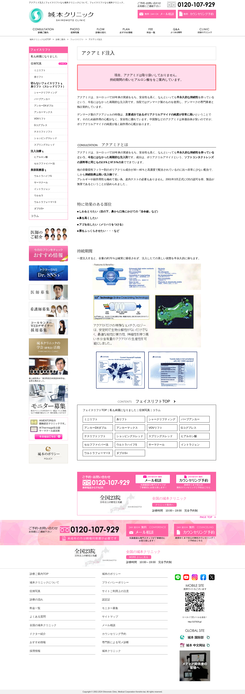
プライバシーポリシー (115, 582)
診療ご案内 (45, 31)
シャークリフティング (162, 419)
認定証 (106, 599)
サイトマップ (110, 616)
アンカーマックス (127, 427)
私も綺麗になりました (123, 410)
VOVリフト (155, 427)
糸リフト (121, 419)
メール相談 (108, 625)
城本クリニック (111, 650)
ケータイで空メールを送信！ (194, 617)
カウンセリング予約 (114, 633)
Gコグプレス (188, 427)
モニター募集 (110, 608)
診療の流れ (101, 31)
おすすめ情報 (126, 31)
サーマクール (157, 444)
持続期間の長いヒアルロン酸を (131, 79)
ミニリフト (91, 419)
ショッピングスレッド (129, 436)
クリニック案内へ (164, 504)
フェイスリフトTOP (156, 401)
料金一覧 (151, 31)
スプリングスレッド (161, 436)
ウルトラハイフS (126, 444)
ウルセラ (38, 195)
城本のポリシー (111, 573)
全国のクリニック (203, 31)
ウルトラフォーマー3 (97, 453)
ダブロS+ (122, 453)
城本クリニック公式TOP (40, 39)
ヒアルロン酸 (189, 436)
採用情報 (35, 650)
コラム (157, 410)
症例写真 (74, 31)
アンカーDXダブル (95, 427)
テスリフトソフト (95, 436)
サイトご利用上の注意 (115, 591)
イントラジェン (190, 444)
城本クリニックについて (44, 582)
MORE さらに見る (138, 557)
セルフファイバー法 (96, 444)
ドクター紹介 (38, 633)
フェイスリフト (77, 39)
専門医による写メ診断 (115, 642)
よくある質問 (176, 31)
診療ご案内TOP (39, 573)
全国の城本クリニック (43, 625)
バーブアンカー (190, 419)
